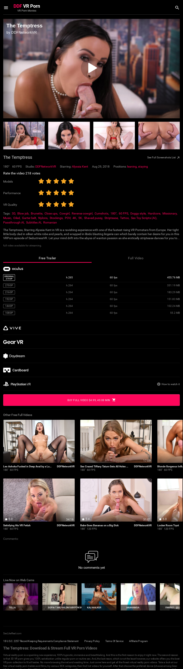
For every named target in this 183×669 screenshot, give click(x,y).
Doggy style (138, 213)
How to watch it (171, 384)
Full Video (135, 258)
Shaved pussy (93, 218)
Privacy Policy (92, 641)
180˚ (6, 470)
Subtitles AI (33, 222)
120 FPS (92, 529)
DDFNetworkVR (45, 166)
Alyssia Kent (80, 166)
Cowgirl (65, 213)
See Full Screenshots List (163, 157)
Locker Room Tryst (168, 525)
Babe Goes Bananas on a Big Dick (99, 525)
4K (74, 218)
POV (67, 218)
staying (143, 166)
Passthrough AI (13, 222)
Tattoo (124, 218)
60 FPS (123, 213)
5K (80, 218)
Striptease (111, 218)
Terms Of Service (114, 641)
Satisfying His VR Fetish (17, 525)
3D (13, 213)
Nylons (43, 218)
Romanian (50, 222)
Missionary (169, 213)
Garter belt (29, 218)
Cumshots (101, 213)
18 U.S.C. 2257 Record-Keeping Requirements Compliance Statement (41, 641)
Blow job (23, 213)
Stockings (56, 218)
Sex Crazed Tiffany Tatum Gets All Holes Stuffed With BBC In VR (104, 466)
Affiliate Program (138, 641)
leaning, (132, 166)
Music (7, 218)
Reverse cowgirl (82, 213)
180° (113, 213)
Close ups (51, 213)
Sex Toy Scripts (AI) (143, 218)
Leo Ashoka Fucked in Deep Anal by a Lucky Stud (27, 466)
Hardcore (154, 213)
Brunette (36, 213)
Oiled (16, 218)
